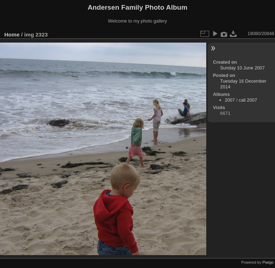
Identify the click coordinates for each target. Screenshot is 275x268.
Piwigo (268, 262)
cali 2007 (248, 100)
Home (12, 34)
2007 (230, 100)
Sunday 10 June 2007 (242, 67)
